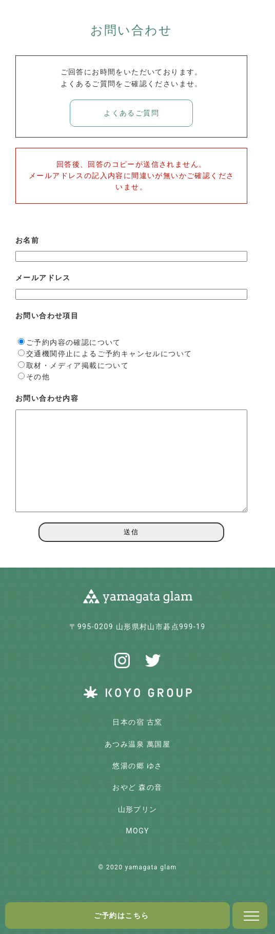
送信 (131, 532)
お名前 (27, 240)
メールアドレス (43, 278)
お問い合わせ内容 (46, 398)
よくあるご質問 (131, 113)
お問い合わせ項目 (46, 316)
